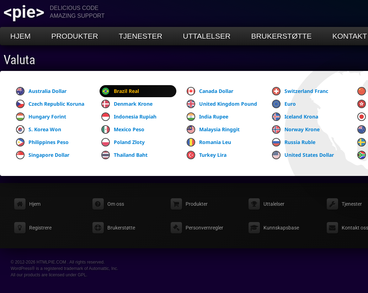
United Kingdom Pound (222, 104)
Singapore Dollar (42, 155)
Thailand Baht (124, 155)
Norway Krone (296, 129)
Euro (284, 104)
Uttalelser (207, 36)
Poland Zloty (123, 142)
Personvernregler (204, 228)
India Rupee (207, 116)
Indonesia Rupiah (128, 116)
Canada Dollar (210, 91)
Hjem (20, 36)
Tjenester (140, 36)
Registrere (40, 228)
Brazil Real (120, 91)
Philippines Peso (42, 142)
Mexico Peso (122, 129)
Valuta (19, 59)
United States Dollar (303, 155)
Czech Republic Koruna (50, 104)
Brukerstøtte (281, 36)
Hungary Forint (41, 116)
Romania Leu (209, 142)
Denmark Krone (127, 104)
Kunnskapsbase (281, 228)
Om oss (115, 204)
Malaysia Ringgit (213, 129)
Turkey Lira (206, 155)
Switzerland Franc (300, 91)
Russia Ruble (293, 142)
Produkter (74, 36)
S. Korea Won (38, 129)
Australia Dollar (41, 91)
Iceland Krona (295, 116)
